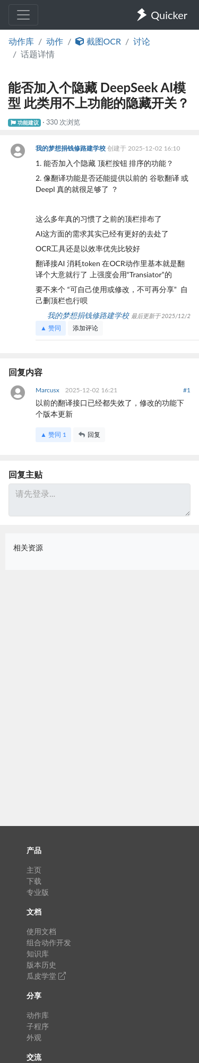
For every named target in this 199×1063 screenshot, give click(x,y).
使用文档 (41, 931)
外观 (34, 1037)
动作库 (21, 41)
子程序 (38, 1026)
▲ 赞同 (50, 328)
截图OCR (98, 41)
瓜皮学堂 (46, 975)
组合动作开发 (49, 942)
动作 (54, 41)
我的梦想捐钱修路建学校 (71, 148)
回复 (89, 434)
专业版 (38, 892)
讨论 (141, 41)
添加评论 (85, 328)
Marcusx (48, 390)
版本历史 (41, 964)
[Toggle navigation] (23, 14)
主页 (34, 869)
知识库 (38, 953)
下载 (34, 880)
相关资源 (28, 547)
